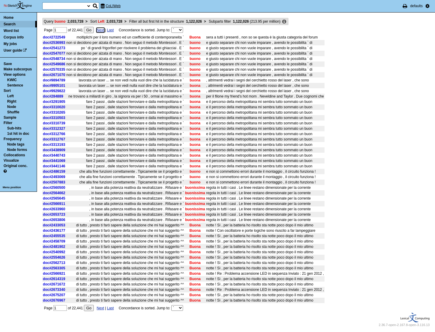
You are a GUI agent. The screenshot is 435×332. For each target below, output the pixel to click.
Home (8, 18)
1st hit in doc (18, 134)
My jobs (10, 44)
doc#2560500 (54, 188)
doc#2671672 (54, 284)
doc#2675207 (54, 295)
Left (10, 96)
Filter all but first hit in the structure (165, 21)
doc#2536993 (54, 43)
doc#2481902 (54, 247)
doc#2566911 (54, 204)
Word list (11, 31)
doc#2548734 (54, 59)
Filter (8, 123)
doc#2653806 (54, 220)
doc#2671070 (54, 75)
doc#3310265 (54, 112)
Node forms (17, 150)
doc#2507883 (54, 182)
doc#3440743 (54, 155)
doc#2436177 (54, 230)
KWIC (12, 80)
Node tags (15, 144)
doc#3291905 (54, 102)
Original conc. (15, 166)
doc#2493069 (54, 177)
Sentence (15, 85)
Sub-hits (14, 128)
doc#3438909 (54, 150)
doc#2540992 (54, 252)
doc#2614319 (54, 279)
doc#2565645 (54, 198)
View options (15, 74)
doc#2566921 (54, 273)
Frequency (13, 139)
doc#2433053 (54, 225)
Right (11, 101)
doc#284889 (53, 96)
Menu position (12, 187)
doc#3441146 (54, 166)
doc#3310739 (54, 123)
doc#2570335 (54, 69)
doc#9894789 (54, 80)
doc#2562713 (54, 263)
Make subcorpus (18, 69)
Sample (10, 117)
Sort (7, 91)
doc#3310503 (54, 118)
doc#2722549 (54, 37)
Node (11, 107)
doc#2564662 (54, 193)
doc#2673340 (54, 290)
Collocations (14, 155)
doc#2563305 (54, 268)
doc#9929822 (54, 91)
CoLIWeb (113, 6)
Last (110, 30)
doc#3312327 (54, 128)
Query (64, 21)
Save (8, 64)
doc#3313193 (54, 145)
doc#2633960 (54, 209)
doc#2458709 (54, 241)
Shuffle (13, 112)
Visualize (11, 160)
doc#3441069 (54, 161)
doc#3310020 (54, 107)
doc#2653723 (54, 214)
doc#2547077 (54, 53)
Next (100, 30)
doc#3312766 (54, 134)
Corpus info (14, 37)
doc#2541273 (54, 48)
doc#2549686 (54, 64)
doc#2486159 (54, 171)
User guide (13, 50)
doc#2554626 (54, 257)
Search (10, 24)
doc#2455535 (54, 236)
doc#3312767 (54, 139)
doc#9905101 (54, 86)
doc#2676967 (54, 300)
